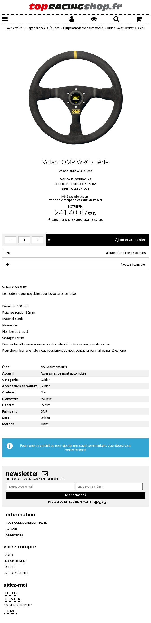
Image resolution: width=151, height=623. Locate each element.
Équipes (54, 28)
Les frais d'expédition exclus (77, 219)
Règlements (14, 534)
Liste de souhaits (16, 573)
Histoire (10, 567)
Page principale (36, 28)
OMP (110, 28)
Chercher (10, 593)
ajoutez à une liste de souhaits (76, 253)
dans (82, 450)
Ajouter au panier (96, 239)
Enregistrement (15, 561)
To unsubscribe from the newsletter (77, 501)
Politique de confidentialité (26, 523)
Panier (8, 555)
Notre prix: (75, 206)
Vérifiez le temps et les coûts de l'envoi (75, 200)
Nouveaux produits (18, 605)
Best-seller (12, 599)
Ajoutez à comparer (76, 264)
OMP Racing (83, 179)
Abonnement (75, 495)
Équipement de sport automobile (83, 28)
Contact (10, 611)
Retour (11, 529)
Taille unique (79, 188)
